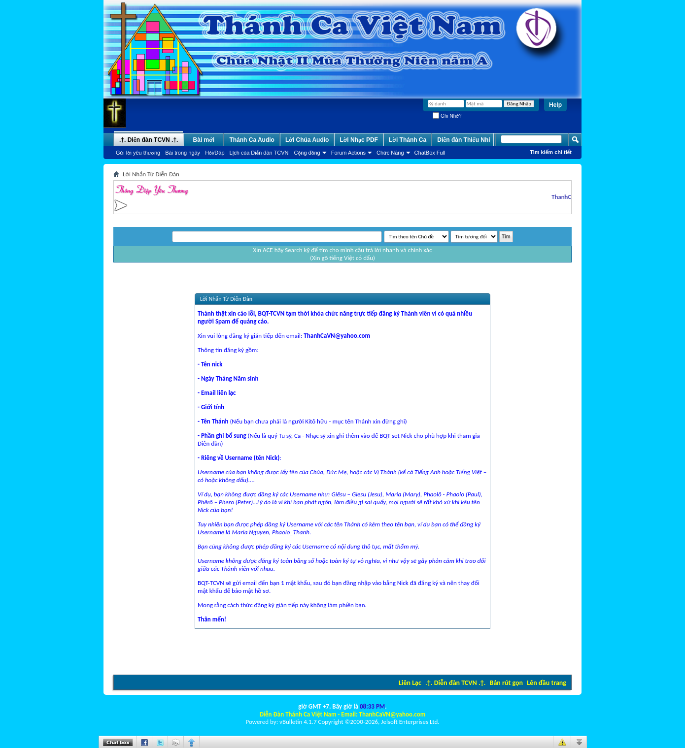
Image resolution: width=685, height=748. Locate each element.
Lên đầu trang (546, 683)
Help (555, 104)
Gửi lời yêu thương (138, 153)
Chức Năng (390, 153)
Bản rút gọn (506, 683)
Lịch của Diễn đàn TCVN (259, 153)
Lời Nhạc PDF (359, 139)
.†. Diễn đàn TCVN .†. (455, 683)
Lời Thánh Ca (407, 139)
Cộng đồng (307, 153)
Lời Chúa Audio (307, 139)
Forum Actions (348, 153)
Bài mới (204, 139)
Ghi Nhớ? (447, 116)
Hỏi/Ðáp (214, 153)
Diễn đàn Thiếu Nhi (463, 139)
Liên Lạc (410, 683)
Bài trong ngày (182, 153)
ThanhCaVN (569, 196)
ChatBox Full (429, 153)
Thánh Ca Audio (251, 139)
